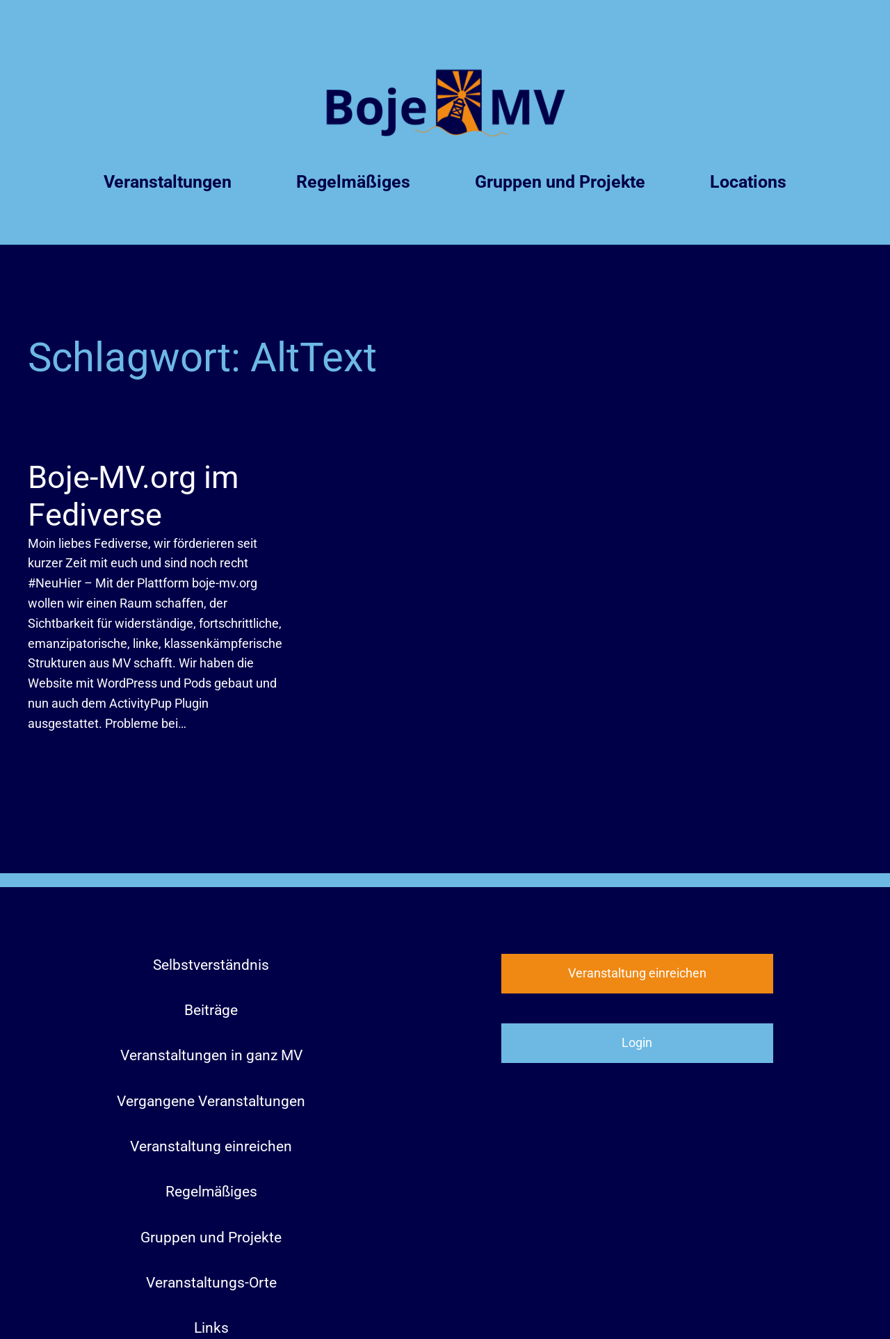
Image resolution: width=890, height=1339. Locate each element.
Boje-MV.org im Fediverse (133, 496)
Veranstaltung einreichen (637, 973)
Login (637, 1042)
